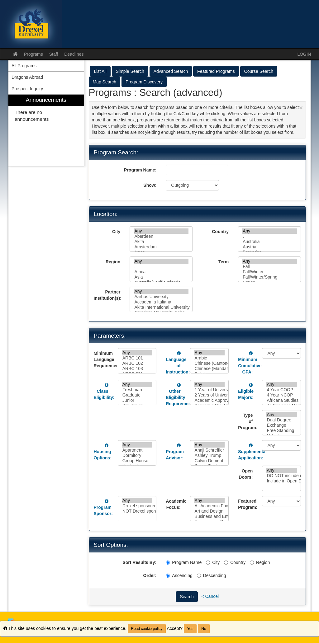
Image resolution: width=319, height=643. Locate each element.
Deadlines (73, 54)
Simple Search (130, 71)
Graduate (137, 395)
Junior (137, 400)
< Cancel (210, 596)
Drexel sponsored (137, 506)
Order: (150, 575)
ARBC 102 (137, 363)
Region (113, 261)
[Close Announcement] (301, 107)
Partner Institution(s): (107, 295)
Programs (33, 54)
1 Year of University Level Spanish (209, 389)
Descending (211, 575)
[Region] (252, 563)
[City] (208, 563)
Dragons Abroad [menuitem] (27, 77)
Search (186, 596)
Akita (161, 241)
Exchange (281, 425)
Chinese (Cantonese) (209, 363)
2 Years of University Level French (209, 395)
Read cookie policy (147, 629)
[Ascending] (168, 576)
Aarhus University (161, 296)
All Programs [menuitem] (24, 65)
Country (220, 231)
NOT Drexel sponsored (137, 511)
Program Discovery (144, 81)
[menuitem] (46, 131)
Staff (53, 54)
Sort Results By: (139, 562)
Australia (269, 241)
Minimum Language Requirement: (103, 359)
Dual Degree (281, 420)
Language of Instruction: (178, 365)
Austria (269, 247)
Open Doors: (246, 474)
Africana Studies (281, 400)
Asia (161, 277)
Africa (161, 272)
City (116, 231)
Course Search (258, 71)
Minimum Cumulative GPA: (249, 365)
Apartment (137, 450)
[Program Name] (168, 563)
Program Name (184, 562)
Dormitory (137, 455)
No (203, 629)
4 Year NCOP (281, 395)
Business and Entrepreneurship (209, 516)
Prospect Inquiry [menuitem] (27, 88)
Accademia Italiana (161, 302)
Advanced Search (171, 71)
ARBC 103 (137, 368)
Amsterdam (161, 247)
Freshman (137, 389)
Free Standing (281, 430)
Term (223, 261)
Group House (137, 460)
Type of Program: (247, 421)
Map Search (104, 81)
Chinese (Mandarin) (209, 368)
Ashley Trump (209, 455)
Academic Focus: (175, 504)
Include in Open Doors (281, 481)
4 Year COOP (281, 389)
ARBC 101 (137, 358)
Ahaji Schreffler (209, 450)
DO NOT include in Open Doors (281, 475)
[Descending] (199, 576)
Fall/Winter (269, 272)
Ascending (179, 575)
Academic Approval (209, 400)
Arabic (209, 358)
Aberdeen (161, 236)
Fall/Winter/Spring (269, 277)
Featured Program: (247, 504)
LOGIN (304, 54)
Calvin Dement (209, 460)
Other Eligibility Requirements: (181, 397)
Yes (190, 629)
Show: (149, 185)
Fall (269, 266)
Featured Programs (216, 71)
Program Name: (140, 169)
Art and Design (209, 511)
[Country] (226, 563)
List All (100, 71)
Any (161, 231)
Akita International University (161, 307)
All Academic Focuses (209, 506)
